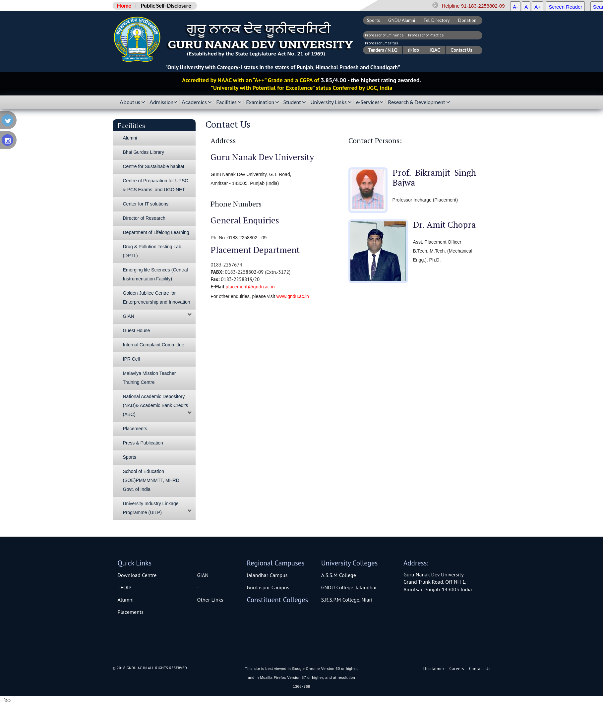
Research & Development (419, 102)
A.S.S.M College (338, 575)
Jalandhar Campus (267, 575)
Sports (373, 20)
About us (132, 102)
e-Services (369, 102)
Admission (163, 102)
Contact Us (480, 669)
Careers (456, 669)
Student (294, 102)
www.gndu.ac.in (292, 296)
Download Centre (137, 575)
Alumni (126, 599)
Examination (262, 102)
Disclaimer (434, 669)
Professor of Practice (426, 35)
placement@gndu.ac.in (249, 286)
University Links (330, 102)
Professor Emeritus (381, 43)
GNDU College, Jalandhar (349, 587)
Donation (467, 20)
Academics (196, 102)
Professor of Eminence (384, 35)
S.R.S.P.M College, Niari (347, 599)
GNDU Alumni (401, 20)
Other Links (210, 599)
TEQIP (125, 587)
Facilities (228, 102)
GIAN (203, 575)
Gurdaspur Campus (268, 587)
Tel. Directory (436, 20)
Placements (131, 612)
